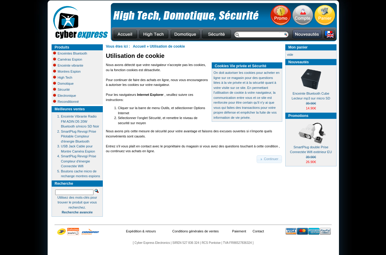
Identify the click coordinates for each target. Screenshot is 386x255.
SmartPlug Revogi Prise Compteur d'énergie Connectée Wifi (78, 161)
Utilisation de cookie (167, 46)
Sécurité (61, 89)
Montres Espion (67, 71)
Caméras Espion (67, 59)
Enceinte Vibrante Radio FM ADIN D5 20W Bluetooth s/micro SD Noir (80, 121)
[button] (269, 159)
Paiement (239, 231)
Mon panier (298, 47)
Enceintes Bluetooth (70, 53)
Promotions (298, 116)
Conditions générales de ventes (195, 231)
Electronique (64, 95)
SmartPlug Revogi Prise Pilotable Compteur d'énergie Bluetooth (78, 136)
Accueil (139, 46)
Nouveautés (298, 62)
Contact (258, 231)
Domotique (63, 83)
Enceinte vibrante (68, 65)
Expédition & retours (141, 231)
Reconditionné (66, 101)
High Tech (62, 77)
